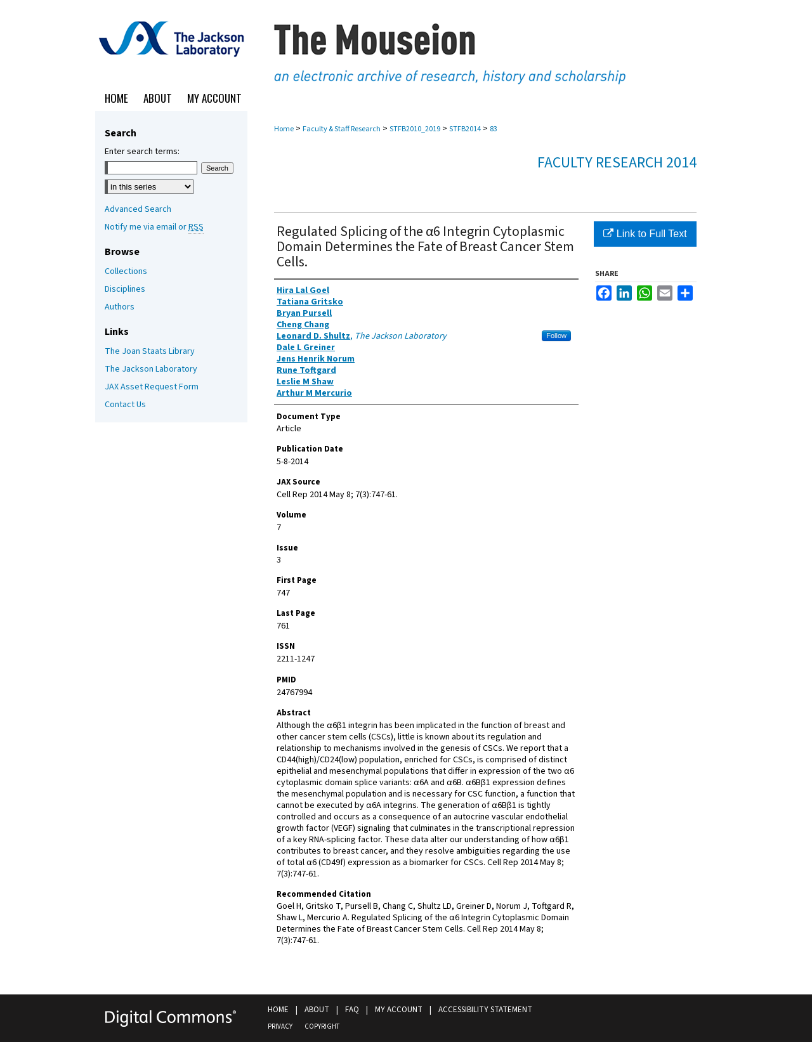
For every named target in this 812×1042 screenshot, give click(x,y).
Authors (119, 307)
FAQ (352, 1009)
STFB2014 (465, 129)
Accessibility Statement (485, 1009)
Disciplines (125, 289)
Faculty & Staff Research (342, 129)
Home (284, 129)
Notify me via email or (154, 227)
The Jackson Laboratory (151, 369)
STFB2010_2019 (415, 129)
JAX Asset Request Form (152, 387)
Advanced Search (138, 209)
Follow (556, 335)
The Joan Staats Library (150, 351)
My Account (398, 1009)
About (316, 1009)
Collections (126, 271)
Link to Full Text (644, 233)
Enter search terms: (142, 151)
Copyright (321, 1026)
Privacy (280, 1026)
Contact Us (125, 404)
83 (493, 129)
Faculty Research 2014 (617, 163)
